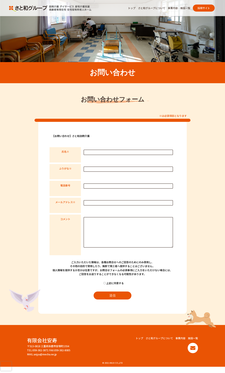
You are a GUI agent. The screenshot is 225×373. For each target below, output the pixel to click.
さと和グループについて (151, 8)
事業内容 (173, 8)
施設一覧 (185, 8)
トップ (131, 8)
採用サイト (204, 8)
